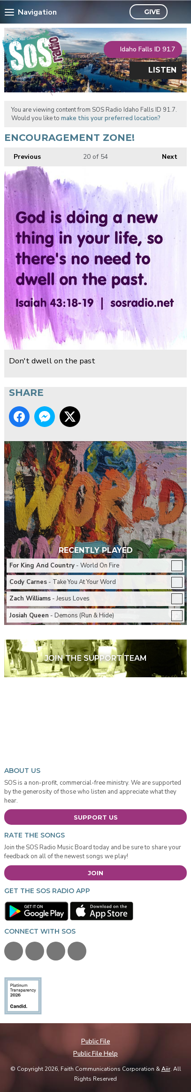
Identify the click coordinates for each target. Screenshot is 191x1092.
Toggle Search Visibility (177, 12)
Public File (95, 1041)
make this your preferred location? (110, 118)
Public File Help (95, 1054)
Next (165, 154)
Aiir (165, 1069)
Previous (22, 154)
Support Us (96, 817)
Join (95, 873)
